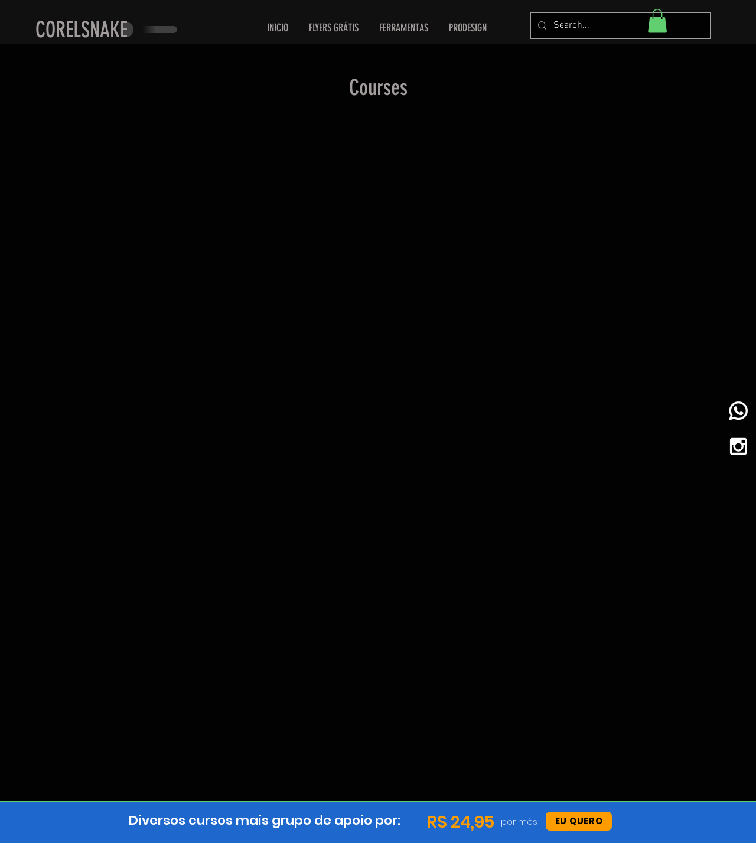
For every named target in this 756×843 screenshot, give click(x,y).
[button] (404, 27)
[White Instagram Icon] (738, 446)
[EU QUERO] (579, 821)
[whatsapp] (738, 411)
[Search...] (619, 25)
